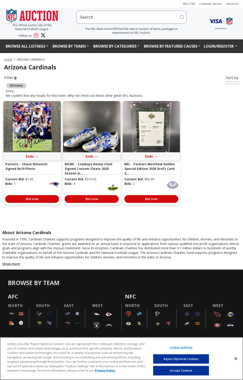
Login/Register (219, 46)
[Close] (236, 359)
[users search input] (131, 17)
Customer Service (210, 4)
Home (8, 59)
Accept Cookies (181, 370)
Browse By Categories (115, 46)
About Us (232, 4)
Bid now (32, 199)
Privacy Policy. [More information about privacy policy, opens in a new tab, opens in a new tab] (105, 370)
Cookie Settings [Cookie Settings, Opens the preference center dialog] (180, 347)
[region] (121, 358)
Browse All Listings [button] (25, 46)
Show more (11, 264)
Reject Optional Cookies (181, 359)
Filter (10, 77)
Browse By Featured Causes (170, 46)
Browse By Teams (69, 46)
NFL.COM (189, 4)
